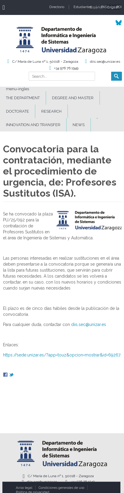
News (79, 125)
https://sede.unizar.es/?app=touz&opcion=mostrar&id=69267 (61, 355)
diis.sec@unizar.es (105, 61)
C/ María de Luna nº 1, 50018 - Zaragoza (45, 61)
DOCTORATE (17, 111)
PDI (119, 7)
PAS (104, 7)
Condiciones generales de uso (61, 488)
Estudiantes (83, 7)
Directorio (56, 7)
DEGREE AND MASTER (73, 98)
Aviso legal (24, 488)
